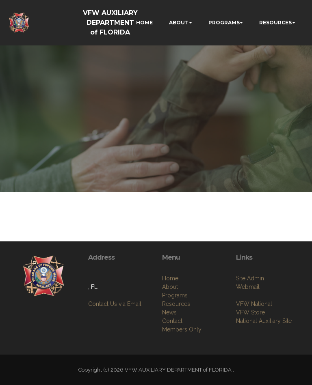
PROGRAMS (224, 22)
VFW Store (250, 312)
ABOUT (178, 22)
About (170, 287)
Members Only (182, 329)
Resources (176, 304)
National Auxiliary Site (264, 321)
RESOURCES (275, 22)
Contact (172, 321)
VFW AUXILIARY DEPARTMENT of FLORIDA (110, 22)
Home (170, 278)
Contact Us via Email (114, 304)
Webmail (248, 287)
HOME (144, 22)
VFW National (254, 304)
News (169, 312)
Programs (175, 295)
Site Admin (250, 278)
